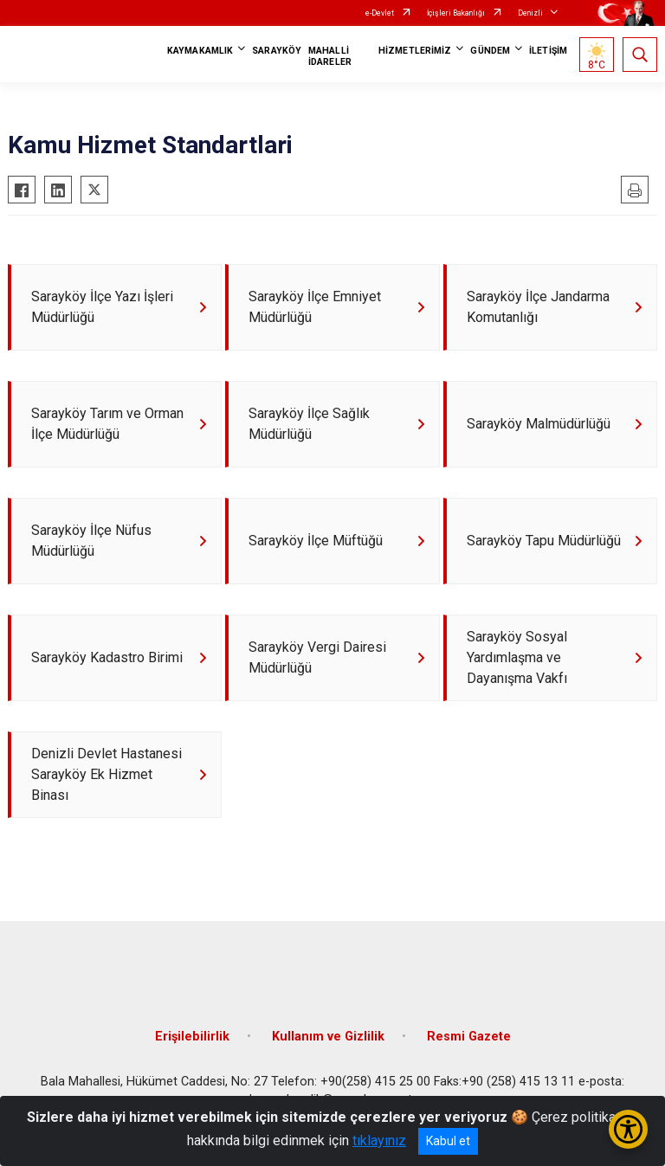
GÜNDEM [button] (490, 50)
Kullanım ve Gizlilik (328, 1036)
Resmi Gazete (469, 1036)
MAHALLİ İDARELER (330, 56)
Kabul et (448, 1141)
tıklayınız (379, 1140)
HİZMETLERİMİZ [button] (414, 50)
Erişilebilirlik (192, 1036)
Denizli (530, 13)
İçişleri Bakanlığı (456, 13)
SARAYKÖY (276, 50)
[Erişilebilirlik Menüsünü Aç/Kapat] (628, 1129)
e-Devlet (379, 13)
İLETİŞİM (548, 50)
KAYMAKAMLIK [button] (200, 50)
